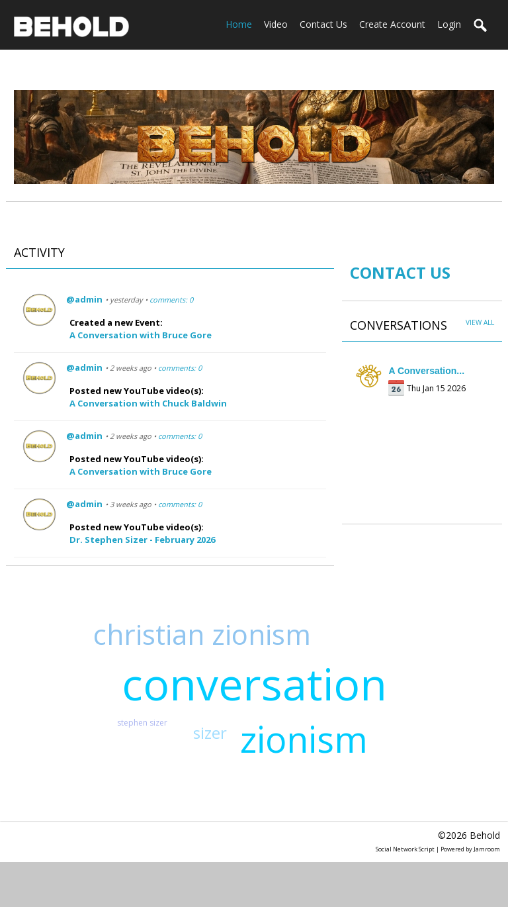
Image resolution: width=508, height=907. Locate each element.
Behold (485, 835)
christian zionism (202, 634)
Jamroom (487, 849)
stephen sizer (142, 722)
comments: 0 (171, 300)
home (239, 24)
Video (276, 24)
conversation (254, 683)
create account (392, 24)
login (449, 24)
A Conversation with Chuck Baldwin (148, 403)
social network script (405, 849)
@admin (84, 299)
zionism (304, 738)
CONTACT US (400, 272)
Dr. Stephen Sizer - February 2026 (142, 540)
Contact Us (323, 24)
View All (480, 322)
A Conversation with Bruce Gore (140, 335)
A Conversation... (426, 370)
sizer (210, 732)
